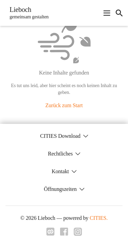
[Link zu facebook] (64, 233)
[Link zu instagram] (78, 233)
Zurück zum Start (64, 105)
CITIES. (99, 218)
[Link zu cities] (50, 233)
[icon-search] (119, 13)
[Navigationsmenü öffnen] (106, 13)
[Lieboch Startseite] (26, 12)
